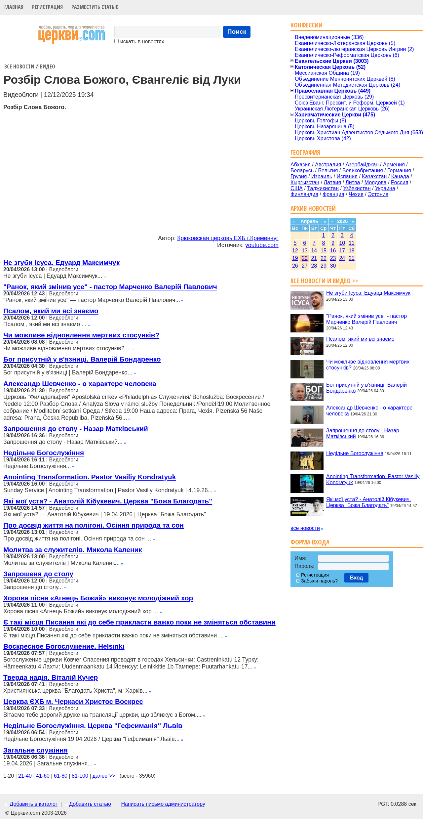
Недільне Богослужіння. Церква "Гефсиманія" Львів (92, 725)
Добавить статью (90, 804)
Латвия (332, 182)
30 (333, 266)
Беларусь (302, 170)
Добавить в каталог (33, 804)
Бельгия (328, 170)
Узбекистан (356, 188)
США (296, 188)
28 (314, 266)
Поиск (237, 31)
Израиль (321, 176)
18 (352, 250)
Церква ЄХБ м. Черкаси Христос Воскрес (73, 701)
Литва (352, 182)
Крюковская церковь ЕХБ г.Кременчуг (228, 238)
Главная (13, 7)
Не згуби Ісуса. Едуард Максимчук (61, 262)
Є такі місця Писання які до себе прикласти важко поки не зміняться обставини (139, 622)
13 (305, 250)
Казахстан (374, 176)
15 (324, 250)
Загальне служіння (35, 750)
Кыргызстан (304, 182)
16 (333, 250)
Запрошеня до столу (38, 574)
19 (295, 258)
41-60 (43, 776)
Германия (399, 170)
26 (295, 266)
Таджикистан (323, 188)
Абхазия (300, 164)
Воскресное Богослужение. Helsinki (64, 646)
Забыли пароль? (319, 580)
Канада (400, 176)
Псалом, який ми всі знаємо (50, 311)
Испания (347, 176)
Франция (333, 194)
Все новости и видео (29, 66)
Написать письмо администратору (163, 804)
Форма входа (309, 542)
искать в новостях (139, 41)
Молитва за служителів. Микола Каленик (72, 549)
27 (305, 266)
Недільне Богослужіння (43, 452)
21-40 (25, 776)
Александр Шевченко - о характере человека (79, 383)
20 (305, 258)
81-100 (80, 776)
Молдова (376, 182)
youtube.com (262, 245)
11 (352, 243)
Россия (399, 182)
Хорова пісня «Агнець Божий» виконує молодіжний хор (98, 598)
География (305, 152)
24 (342, 258)
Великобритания (362, 170)
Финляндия (304, 194)
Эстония (378, 194)
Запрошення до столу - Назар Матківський (75, 428)
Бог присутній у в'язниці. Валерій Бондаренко (82, 359)
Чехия (356, 194)
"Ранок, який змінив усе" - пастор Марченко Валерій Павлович (110, 286)
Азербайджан (362, 164)
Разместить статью (95, 7)
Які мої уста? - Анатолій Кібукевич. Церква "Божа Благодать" (107, 501)
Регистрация (47, 7)
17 (342, 250)
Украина (385, 188)
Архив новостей (313, 208)
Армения (394, 164)
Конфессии (306, 25)
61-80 (60, 776)
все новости (305, 528)
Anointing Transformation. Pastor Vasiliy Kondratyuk (89, 477)
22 (324, 258)
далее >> (104, 776)
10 (342, 243)
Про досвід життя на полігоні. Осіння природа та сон (93, 525)
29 (324, 266)
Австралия (328, 164)
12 (295, 250)
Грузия (298, 176)
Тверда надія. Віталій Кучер (50, 677)
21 (314, 258)
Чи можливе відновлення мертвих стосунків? (81, 335)
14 (314, 250)
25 (352, 258)
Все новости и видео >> (324, 280)
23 (333, 258)
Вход (356, 578)
